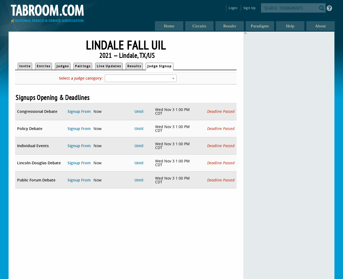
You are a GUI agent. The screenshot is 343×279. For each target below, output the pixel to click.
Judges (63, 66)
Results (134, 66)
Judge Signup (159, 66)
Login (233, 8)
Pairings (83, 66)
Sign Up (249, 8)
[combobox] (141, 78)
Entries (43, 66)
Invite (25, 66)
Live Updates (109, 66)
